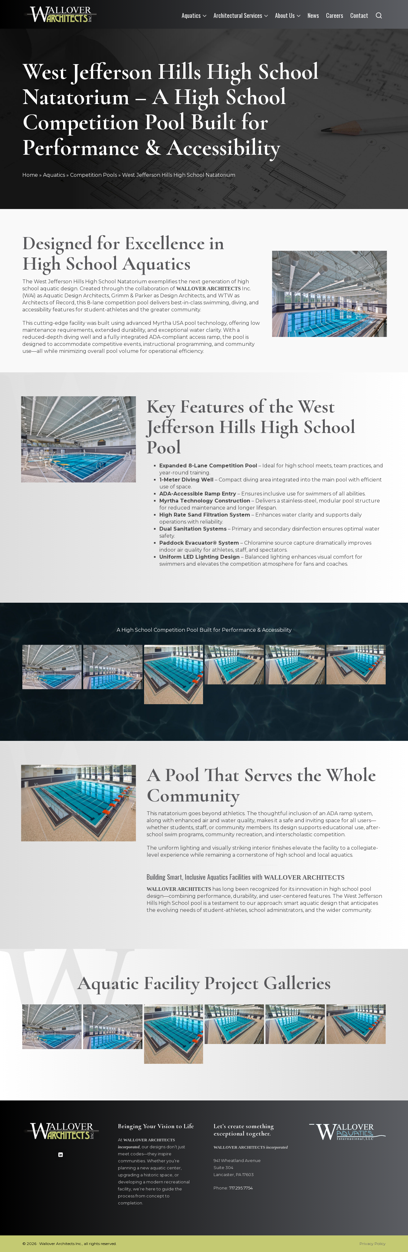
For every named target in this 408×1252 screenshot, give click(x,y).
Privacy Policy (373, 1243)
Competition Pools (93, 175)
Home (30, 175)
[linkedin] (60, 1154)
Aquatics (54, 175)
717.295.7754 (241, 1188)
